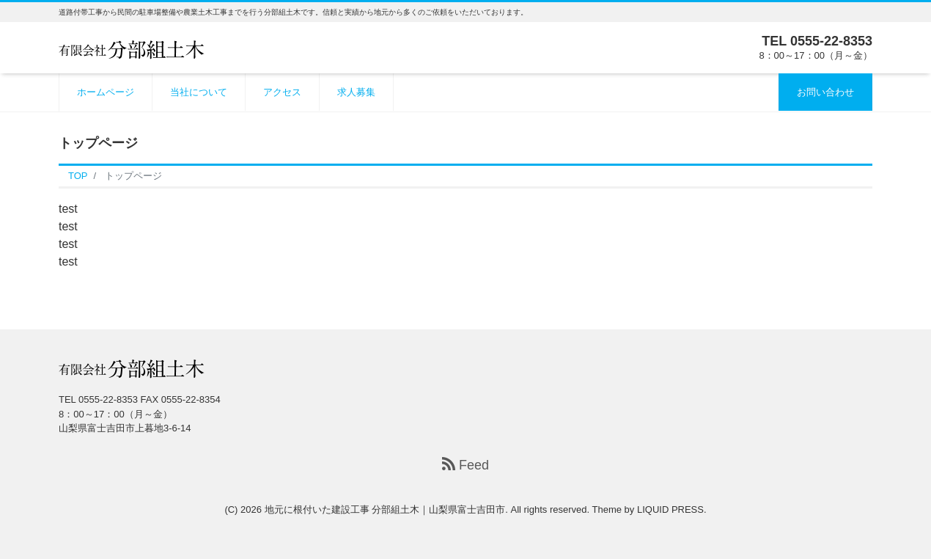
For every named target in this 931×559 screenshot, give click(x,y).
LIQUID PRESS (670, 509)
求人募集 (356, 92)
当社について (198, 92)
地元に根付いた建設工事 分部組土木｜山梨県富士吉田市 (385, 509)
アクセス (282, 92)
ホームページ (105, 92)
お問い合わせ (825, 92)
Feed (465, 464)
